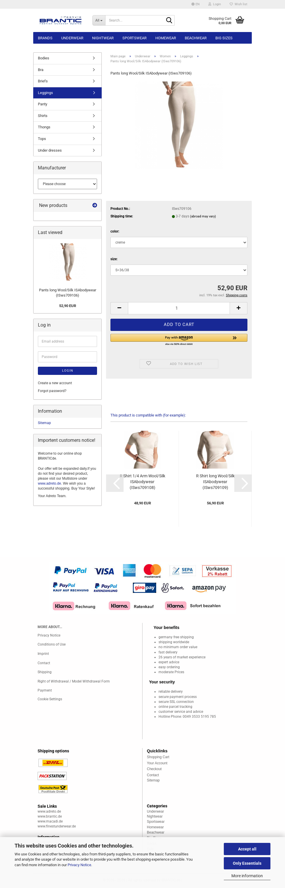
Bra (40, 70)
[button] (195, 4)
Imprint (43, 654)
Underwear (72, 38)
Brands (45, 38)
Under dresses (50, 150)
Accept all (247, 849)
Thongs (44, 127)
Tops (42, 139)
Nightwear (103, 38)
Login (67, 371)
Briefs (43, 81)
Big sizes (224, 38)
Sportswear (134, 38)
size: (113, 259)
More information (247, 875)
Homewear (165, 38)
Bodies (43, 58)
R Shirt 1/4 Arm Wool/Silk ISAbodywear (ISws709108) (142, 482)
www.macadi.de (50, 821)
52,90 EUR (67, 306)
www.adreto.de (49, 483)
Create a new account (55, 383)
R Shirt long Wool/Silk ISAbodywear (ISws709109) (215, 482)
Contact (44, 663)
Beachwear (196, 38)
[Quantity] (179, 308)
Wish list (238, 4)
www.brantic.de (50, 816)
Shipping (45, 672)
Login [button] (214, 4)
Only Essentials (247, 863)
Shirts (43, 116)
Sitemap (44, 423)
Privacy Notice (79, 865)
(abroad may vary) (203, 216)
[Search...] (98, 20)
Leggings (45, 93)
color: (114, 231)
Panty (42, 104)
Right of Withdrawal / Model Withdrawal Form (74, 681)
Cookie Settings (50, 699)
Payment (45, 690)
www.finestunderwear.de (57, 826)
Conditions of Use (52, 644)
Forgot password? (52, 391)
